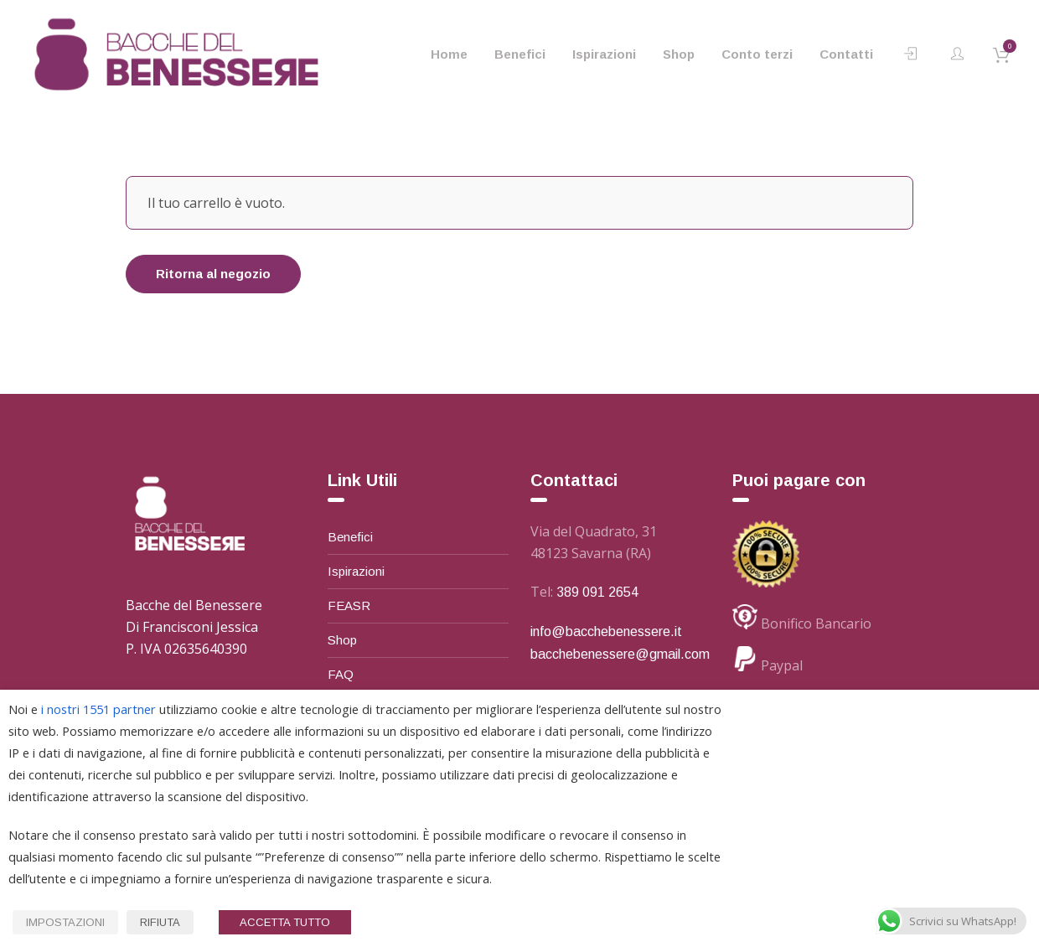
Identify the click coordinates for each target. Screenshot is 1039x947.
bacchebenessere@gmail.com (620, 654)
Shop (342, 640)
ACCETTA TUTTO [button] (285, 922)
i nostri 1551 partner (98, 709)
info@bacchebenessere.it (606, 631)
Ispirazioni (356, 571)
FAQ (341, 674)
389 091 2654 (597, 592)
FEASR (349, 605)
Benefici (350, 537)
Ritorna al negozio (213, 274)
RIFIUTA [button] (160, 922)
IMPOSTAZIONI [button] (65, 922)
